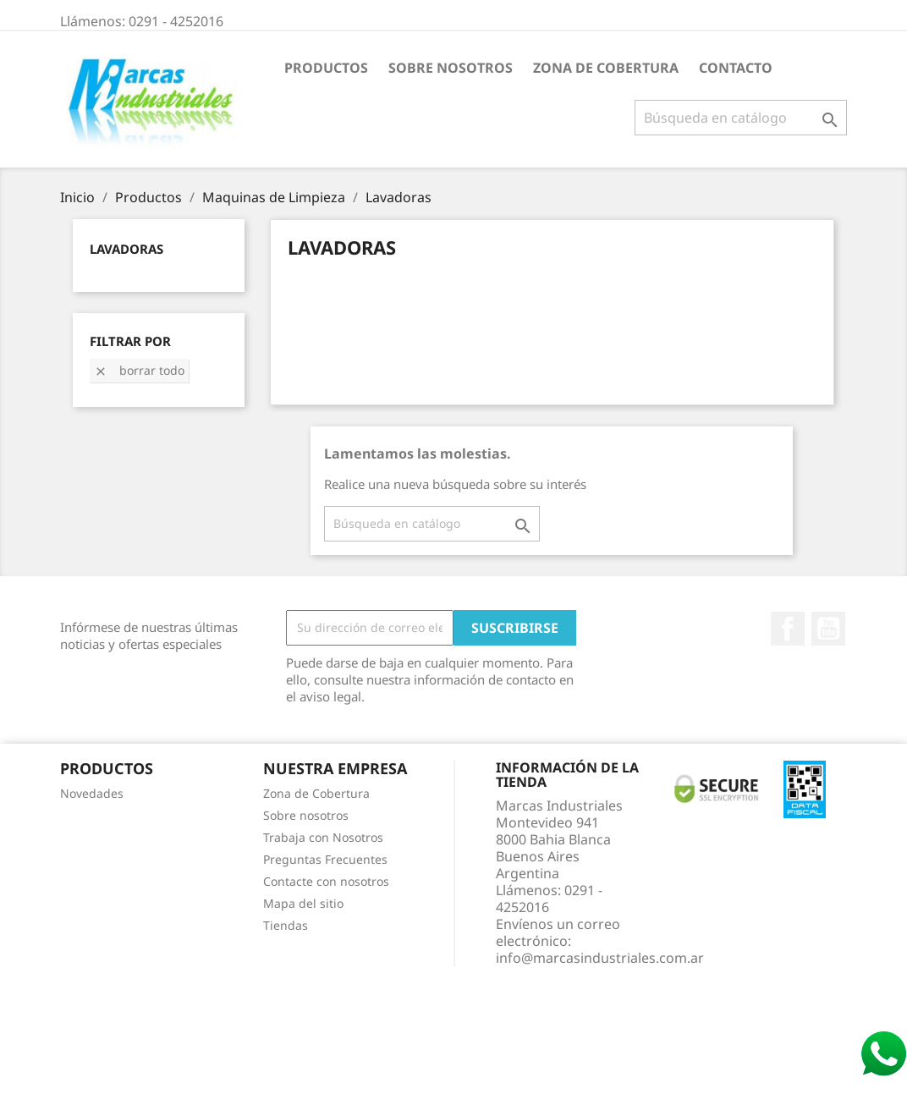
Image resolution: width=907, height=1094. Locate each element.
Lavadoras (126, 248)
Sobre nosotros (450, 67)
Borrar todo (139, 370)
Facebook (788, 629)
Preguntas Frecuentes (325, 859)
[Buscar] (741, 117)
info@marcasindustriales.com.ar (600, 957)
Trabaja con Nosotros (323, 837)
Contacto (735, 67)
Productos (326, 67)
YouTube (828, 629)
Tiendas (285, 925)
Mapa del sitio (303, 903)
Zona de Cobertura (606, 67)
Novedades (92, 793)
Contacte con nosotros (326, 881)
